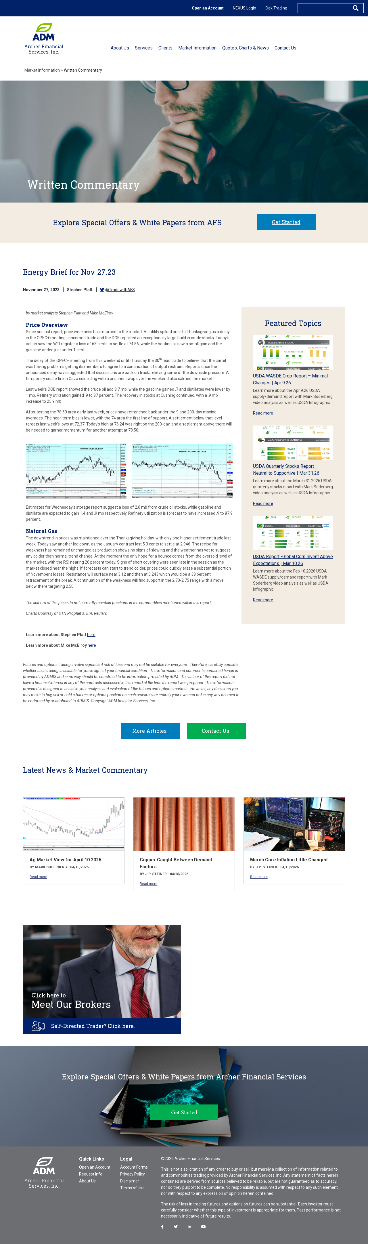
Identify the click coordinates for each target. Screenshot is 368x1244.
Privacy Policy (132, 1174)
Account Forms (134, 1167)
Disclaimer (129, 1181)
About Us (87, 1181)
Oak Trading (276, 8)
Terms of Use (132, 1188)
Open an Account (208, 8)
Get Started (286, 222)
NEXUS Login (244, 8)
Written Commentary (83, 70)
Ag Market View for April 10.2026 (65, 860)
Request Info (90, 1174)
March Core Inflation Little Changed (288, 860)
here (91, 634)
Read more (263, 413)
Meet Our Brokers (71, 1001)
